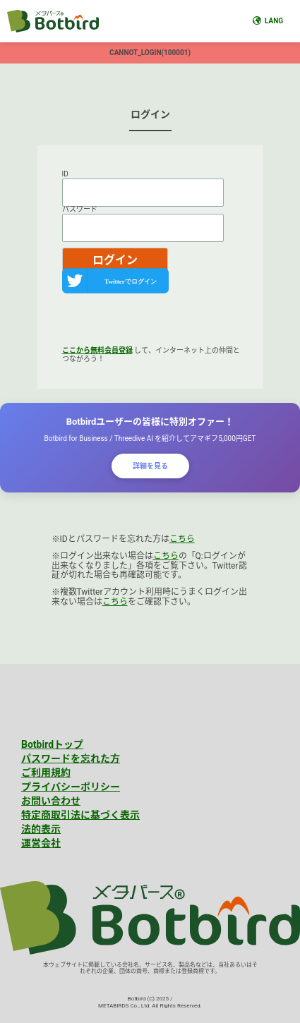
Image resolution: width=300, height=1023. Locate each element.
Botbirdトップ (52, 744)
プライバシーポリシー (70, 786)
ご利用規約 (46, 772)
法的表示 (41, 829)
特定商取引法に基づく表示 (80, 815)
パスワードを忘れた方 (70, 758)
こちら (182, 539)
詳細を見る (150, 466)
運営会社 (41, 843)
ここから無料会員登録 (97, 350)
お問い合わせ (50, 800)
